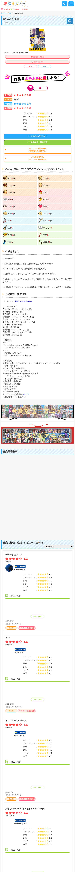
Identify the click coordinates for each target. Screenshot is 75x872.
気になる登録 (39, 62)
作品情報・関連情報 (39, 142)
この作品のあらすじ (39, 136)
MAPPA (26, 394)
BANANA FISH (17, 624)
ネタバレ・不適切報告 (27, 628)
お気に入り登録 (38, 57)
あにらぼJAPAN (6, 13)
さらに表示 (37, 616)
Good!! (11, 628)
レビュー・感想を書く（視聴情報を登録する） (37, 149)
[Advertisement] (37, 516)
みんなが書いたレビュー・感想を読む (37, 158)
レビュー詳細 (14, 596)
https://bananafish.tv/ (23, 301)
